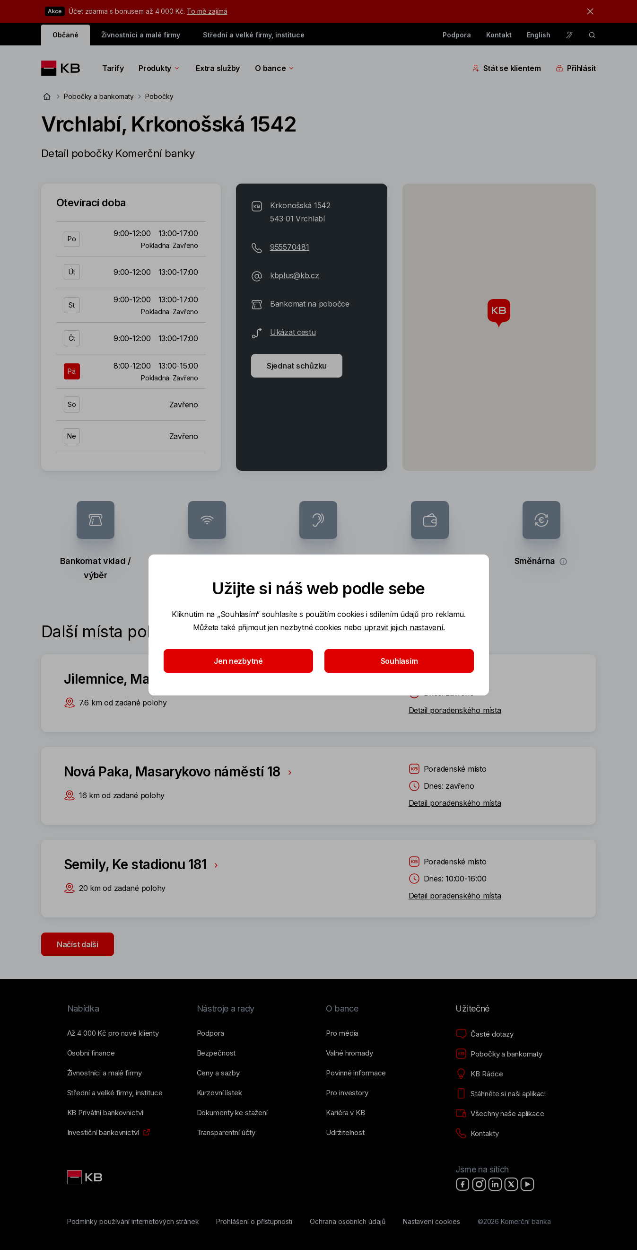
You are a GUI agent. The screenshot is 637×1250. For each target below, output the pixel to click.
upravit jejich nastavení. (404, 627)
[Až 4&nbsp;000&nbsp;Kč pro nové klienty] (113, 1033)
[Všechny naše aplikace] (499, 1114)
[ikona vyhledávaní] (592, 35)
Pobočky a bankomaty (99, 96)
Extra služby (218, 68)
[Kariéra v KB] (345, 1113)
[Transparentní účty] (226, 1133)
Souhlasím (399, 661)
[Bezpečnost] (216, 1053)
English (539, 35)
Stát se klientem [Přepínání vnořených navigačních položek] (506, 68)
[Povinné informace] (356, 1073)
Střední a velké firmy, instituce (253, 35)
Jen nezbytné (238, 661)
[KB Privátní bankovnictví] (105, 1113)
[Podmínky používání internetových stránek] (133, 1221)
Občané (65, 35)
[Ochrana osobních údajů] (347, 1221)
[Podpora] (210, 1033)
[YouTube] (527, 1184)
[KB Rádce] (479, 1074)
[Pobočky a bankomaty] (498, 1054)
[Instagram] (479, 1184)
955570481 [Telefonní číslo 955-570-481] (289, 247)
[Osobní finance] (91, 1053)
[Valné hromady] (349, 1053)
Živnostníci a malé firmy (141, 35)
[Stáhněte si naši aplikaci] (500, 1094)
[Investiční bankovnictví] (103, 1133)
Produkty (160, 68)
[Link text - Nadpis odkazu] (85, 1177)
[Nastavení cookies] (431, 1221)
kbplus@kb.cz (294, 275)
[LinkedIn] (495, 1184)
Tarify (112, 68)
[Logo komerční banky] (64, 68)
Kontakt (499, 35)
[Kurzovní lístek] (219, 1093)
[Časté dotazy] (484, 1034)
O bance (275, 68)
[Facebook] (463, 1184)
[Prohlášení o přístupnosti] (254, 1221)
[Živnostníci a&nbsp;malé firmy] (104, 1073)
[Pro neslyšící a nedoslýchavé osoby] (569, 35)
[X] (511, 1184)
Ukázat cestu (293, 332)
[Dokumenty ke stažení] (232, 1113)
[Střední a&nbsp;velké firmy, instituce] (115, 1093)
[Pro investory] (347, 1093)
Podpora (457, 35)
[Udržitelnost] (345, 1133)
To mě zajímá (207, 11)
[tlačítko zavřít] (588, 11)
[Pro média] (342, 1033)
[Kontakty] (476, 1133)
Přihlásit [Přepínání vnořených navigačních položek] (576, 68)
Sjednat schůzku (297, 365)
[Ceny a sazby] (218, 1073)
